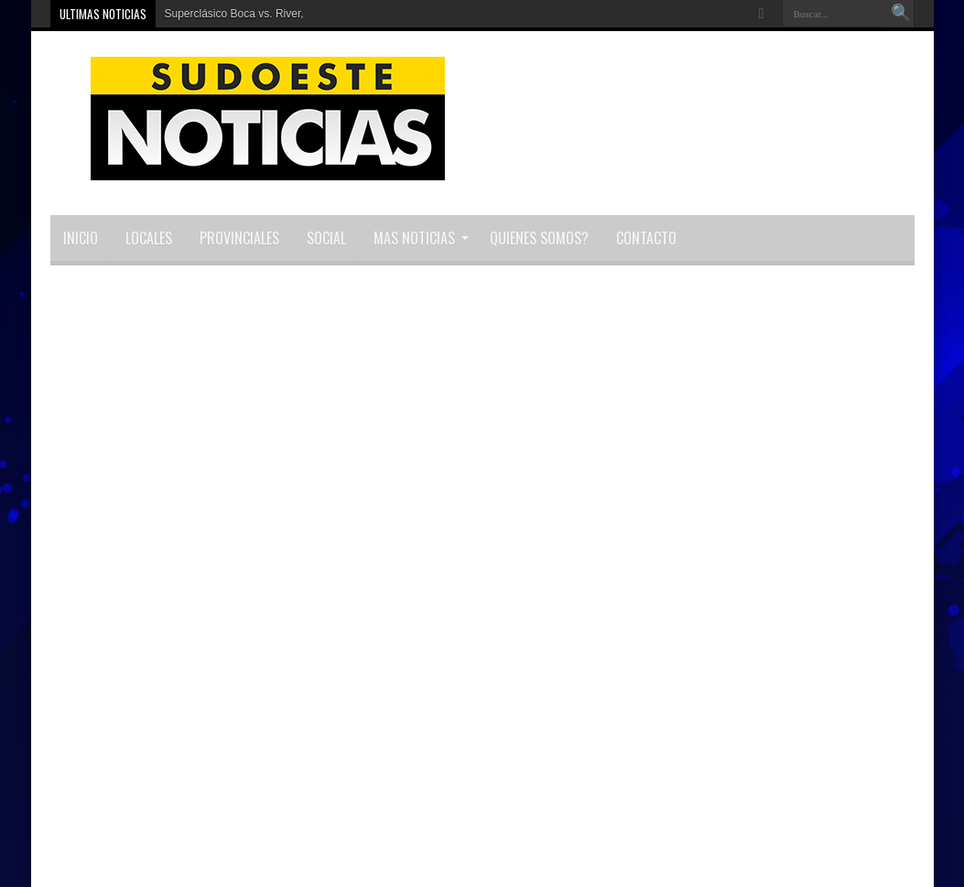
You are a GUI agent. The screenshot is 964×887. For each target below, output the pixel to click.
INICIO (80, 238)
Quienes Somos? (539, 238)
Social (326, 238)
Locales (148, 238)
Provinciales (239, 238)
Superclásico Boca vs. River (233, 13)
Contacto (646, 238)
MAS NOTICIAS (421, 238)
